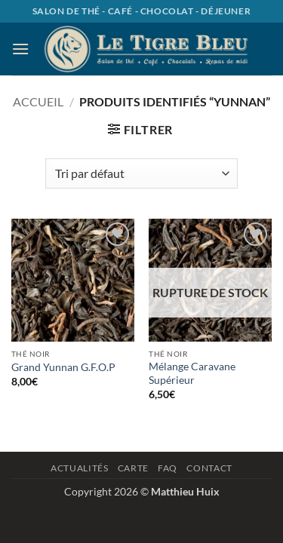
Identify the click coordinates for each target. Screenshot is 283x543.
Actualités (79, 468)
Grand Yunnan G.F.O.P (63, 367)
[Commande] (141, 173)
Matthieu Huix (185, 491)
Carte (133, 468)
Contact (209, 468)
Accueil (38, 101)
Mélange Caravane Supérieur (192, 373)
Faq (167, 468)
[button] (20, 48)
